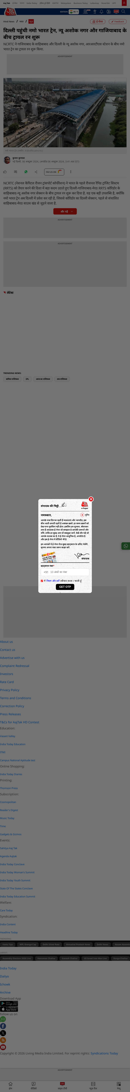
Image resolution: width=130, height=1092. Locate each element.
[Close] (91, 499)
